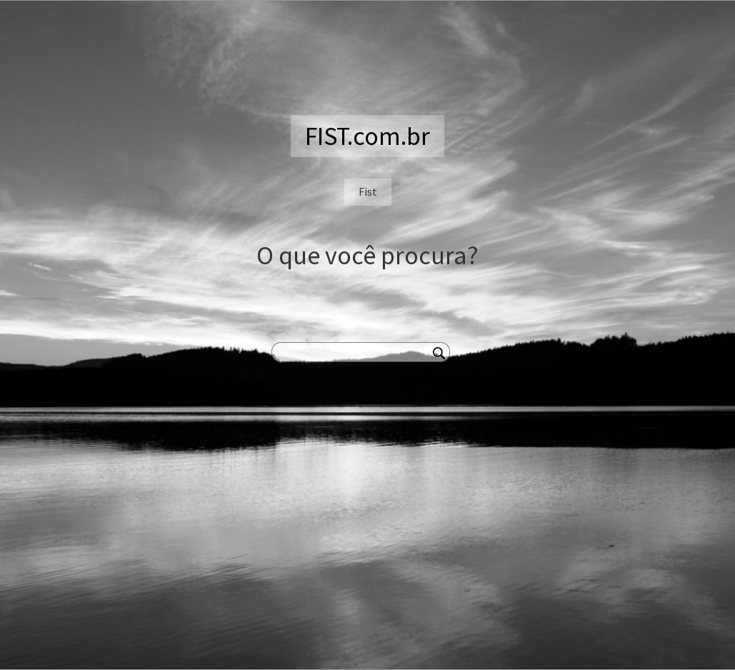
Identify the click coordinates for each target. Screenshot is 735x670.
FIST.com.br (367, 136)
